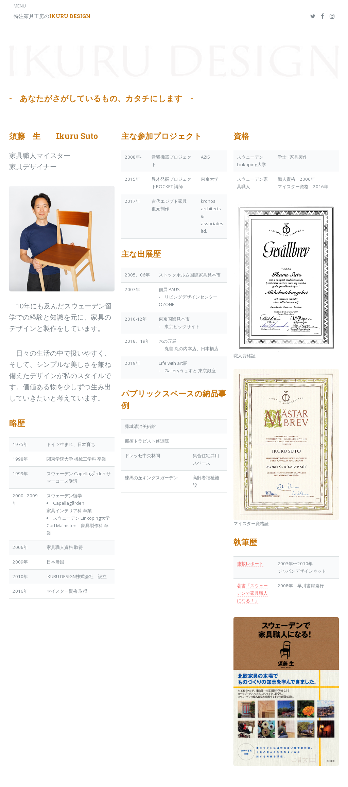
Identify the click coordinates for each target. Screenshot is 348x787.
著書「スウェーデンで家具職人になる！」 (252, 593)
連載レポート (250, 563)
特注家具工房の (52, 16)
